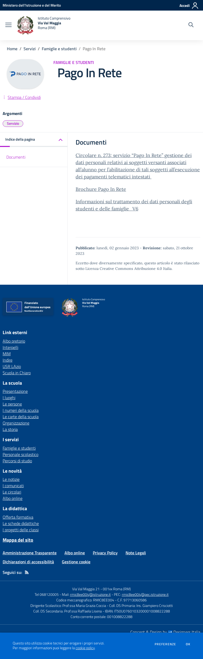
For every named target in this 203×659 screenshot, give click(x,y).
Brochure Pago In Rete (101, 189)
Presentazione (15, 391)
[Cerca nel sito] (191, 25)
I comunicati (13, 485)
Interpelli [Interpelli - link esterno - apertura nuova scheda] (10, 347)
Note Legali (136, 553)
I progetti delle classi (21, 530)
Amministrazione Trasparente (30, 553)
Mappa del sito (18, 539)
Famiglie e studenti (59, 48)
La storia (10, 429)
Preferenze (165, 644)
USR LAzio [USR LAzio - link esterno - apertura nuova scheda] (12, 366)
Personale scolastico (20, 454)
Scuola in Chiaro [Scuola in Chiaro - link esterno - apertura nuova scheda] (17, 373)
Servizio (13, 123)
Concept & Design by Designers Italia (165, 632)
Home (12, 48)
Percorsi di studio (17, 461)
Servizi (30, 48)
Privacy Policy (105, 553)
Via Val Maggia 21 (86, 589)
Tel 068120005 (47, 594)
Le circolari (12, 492)
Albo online (12, 498)
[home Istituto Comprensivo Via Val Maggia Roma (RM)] (43, 25)
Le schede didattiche (21, 523)
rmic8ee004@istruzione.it (90, 594)
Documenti (15, 157)
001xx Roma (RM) (117, 589)
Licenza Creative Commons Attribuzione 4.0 (123, 268)
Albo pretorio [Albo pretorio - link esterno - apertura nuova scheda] (14, 341)
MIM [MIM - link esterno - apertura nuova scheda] (7, 354)
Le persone (12, 404)
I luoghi (9, 397)
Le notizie (11, 479)
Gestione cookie (76, 562)
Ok (188, 644)
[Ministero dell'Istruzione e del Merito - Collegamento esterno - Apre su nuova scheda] (32, 5)
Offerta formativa (18, 517)
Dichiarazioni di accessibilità (28, 562)
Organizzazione (16, 423)
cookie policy (85, 648)
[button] (34, 139)
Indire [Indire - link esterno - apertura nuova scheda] (7, 360)
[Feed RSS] (26, 572)
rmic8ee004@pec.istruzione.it (145, 594)
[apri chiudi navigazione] (8, 25)
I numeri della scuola (21, 410)
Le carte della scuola (21, 416)
